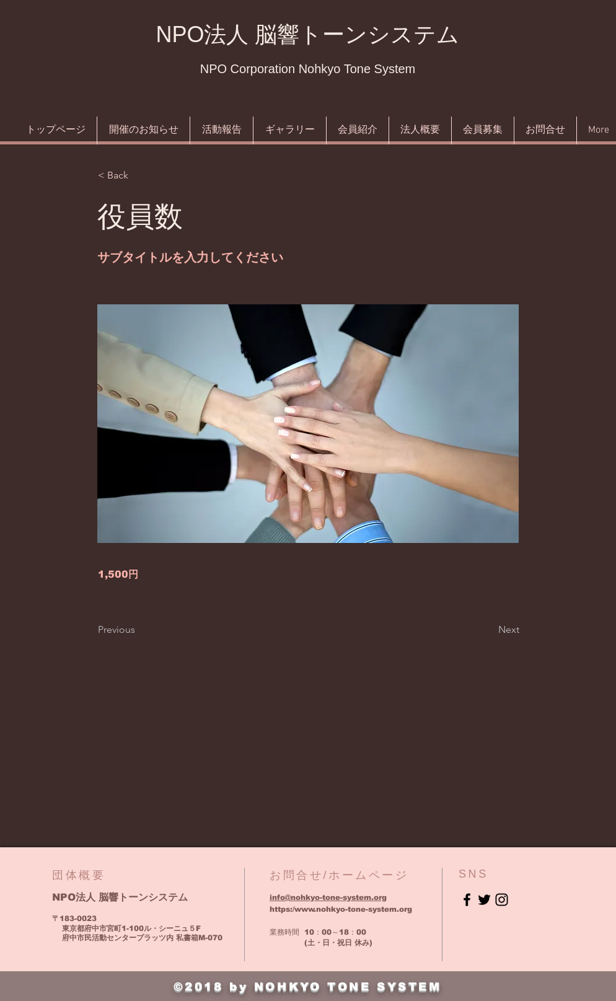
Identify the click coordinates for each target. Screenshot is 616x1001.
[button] (139, 175)
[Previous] (139, 629)
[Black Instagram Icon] (501, 899)
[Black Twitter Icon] (484, 899)
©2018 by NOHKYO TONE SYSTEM (307, 987)
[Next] (488, 629)
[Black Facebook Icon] (467, 899)
